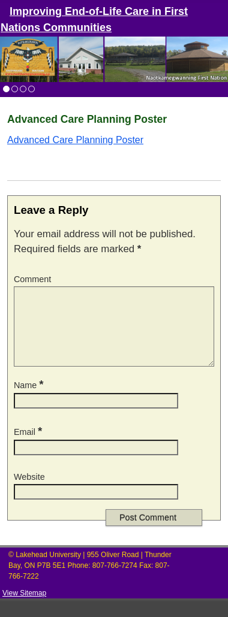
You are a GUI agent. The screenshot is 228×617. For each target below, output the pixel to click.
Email (29, 446)
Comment (32, 279)
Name (30, 399)
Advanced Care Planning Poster (75, 140)
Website (29, 491)
